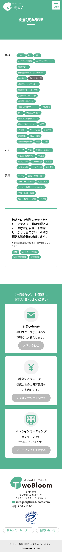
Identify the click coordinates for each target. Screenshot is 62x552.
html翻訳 (22, 78)
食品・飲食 (43, 181)
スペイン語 (37, 167)
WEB (42, 124)
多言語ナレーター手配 (28, 90)
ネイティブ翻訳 (25, 61)
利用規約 (28, 544)
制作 (38, 55)
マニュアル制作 (33, 113)
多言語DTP (23, 67)
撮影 (38, 141)
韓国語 (41, 156)
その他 (43, 199)
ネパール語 (37, 161)
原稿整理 (48, 130)
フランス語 (23, 167)
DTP (20, 113)
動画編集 (22, 136)
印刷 (46, 141)
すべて (21, 55)
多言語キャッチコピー (28, 84)
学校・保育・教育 (26, 193)
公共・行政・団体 (36, 176)
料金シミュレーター (18, 530)
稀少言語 (50, 167)
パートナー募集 (16, 544)
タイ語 (49, 161)
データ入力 (35, 130)
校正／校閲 (35, 136)
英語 (30, 150)
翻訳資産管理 (36, 78)
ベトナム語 (23, 161)
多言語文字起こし (26, 101)
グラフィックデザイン (28, 118)
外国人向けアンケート (28, 107)
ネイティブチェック (45, 61)
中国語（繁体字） (26, 156)
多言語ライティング (27, 95)
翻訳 (30, 55)
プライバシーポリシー (42, 544)
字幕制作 (46, 107)
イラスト (22, 130)
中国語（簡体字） (44, 150)
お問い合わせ (48, 530)
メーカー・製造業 (26, 181)
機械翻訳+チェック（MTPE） (31, 73)
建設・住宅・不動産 (27, 199)
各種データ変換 (25, 141)
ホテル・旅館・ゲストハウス (31, 187)
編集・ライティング (27, 124)
